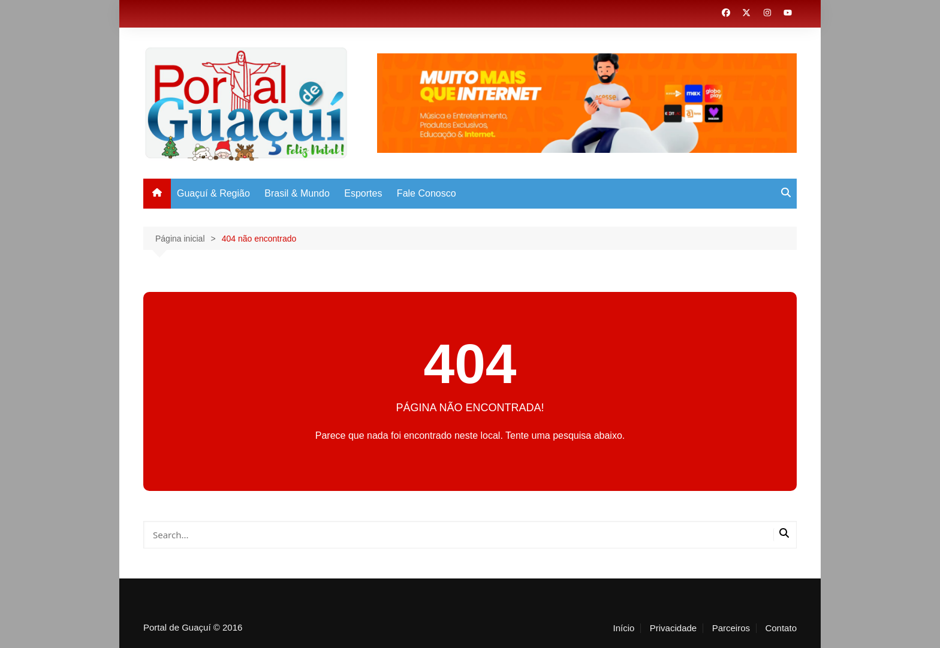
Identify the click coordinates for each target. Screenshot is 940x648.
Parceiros (731, 628)
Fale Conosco (426, 193)
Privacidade (673, 628)
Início (623, 628)
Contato (781, 628)
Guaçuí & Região (213, 193)
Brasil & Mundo (297, 193)
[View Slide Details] (587, 103)
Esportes (363, 193)
